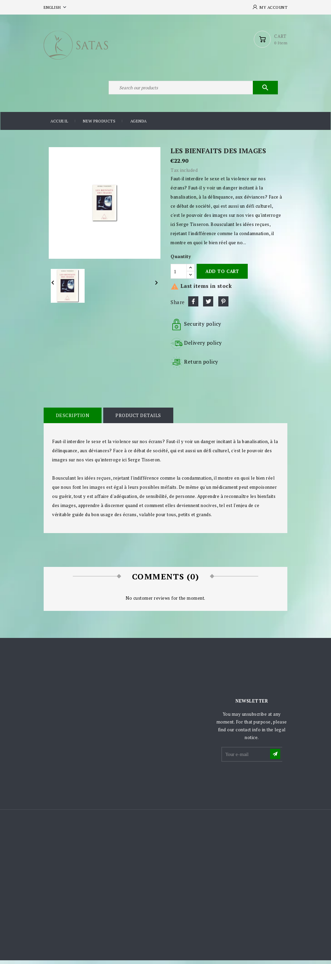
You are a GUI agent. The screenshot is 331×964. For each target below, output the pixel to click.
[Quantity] (179, 275)
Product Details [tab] (137, 419)
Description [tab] (72, 419)
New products (99, 125)
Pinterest (223, 305)
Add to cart (222, 275)
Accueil (59, 125)
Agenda (138, 125)
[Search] (192, 90)
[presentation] (273, 783)
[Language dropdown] (56, 7)
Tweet (208, 305)
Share (193, 305)
